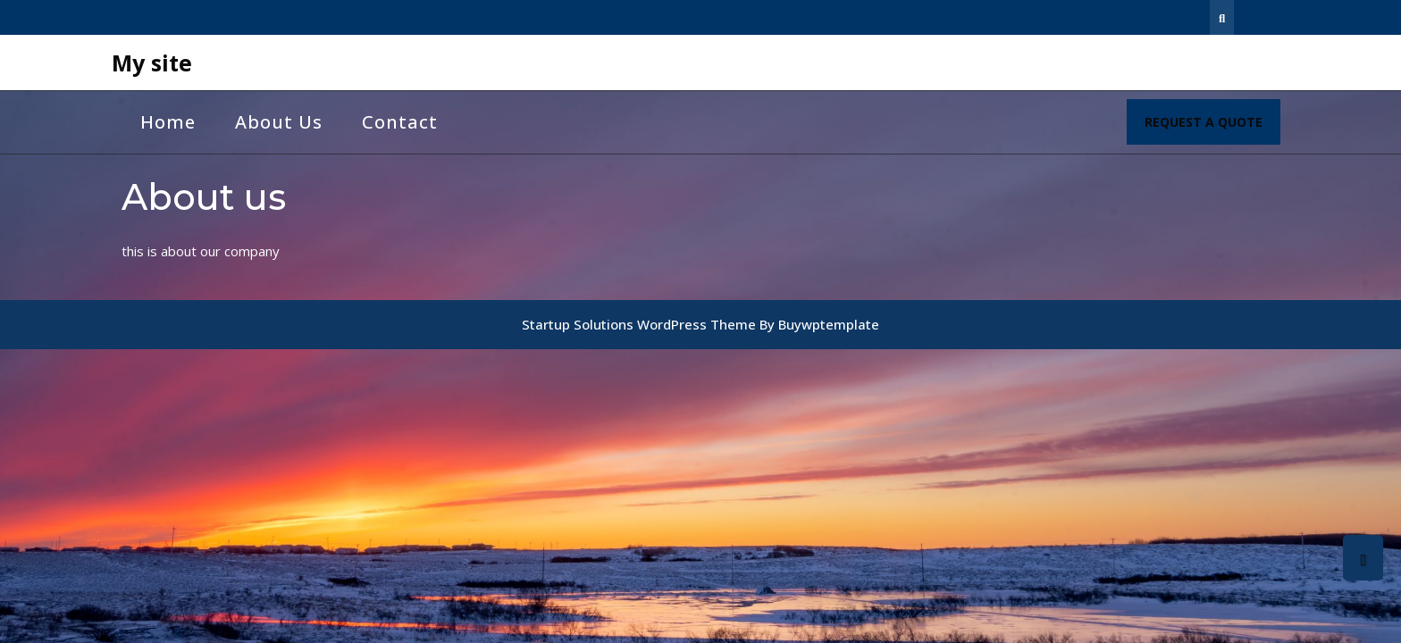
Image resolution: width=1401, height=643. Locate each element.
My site (152, 62)
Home (168, 122)
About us (279, 122)
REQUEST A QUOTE (1212, 128)
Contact (400, 122)
